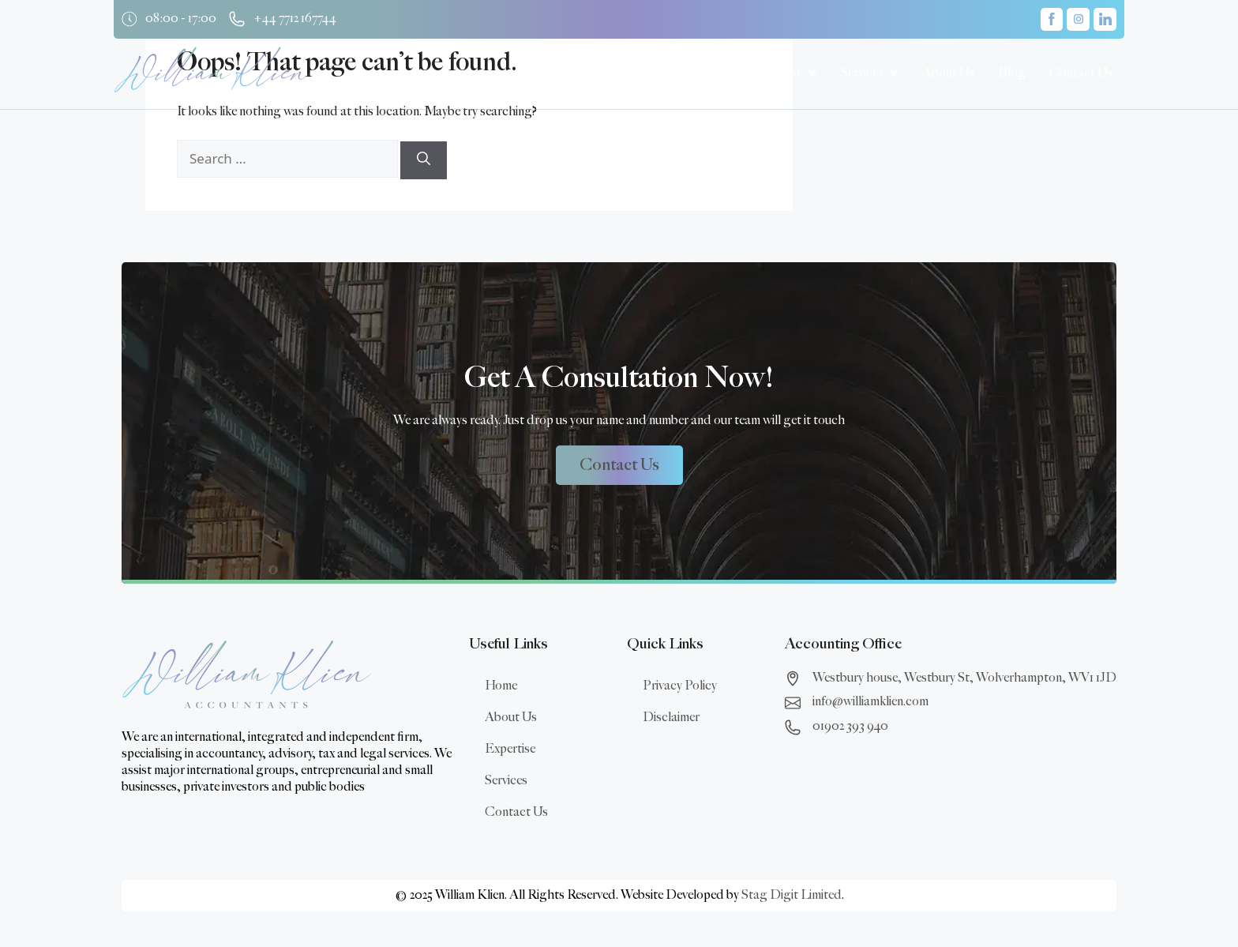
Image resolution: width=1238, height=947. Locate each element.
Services (506, 780)
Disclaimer (671, 717)
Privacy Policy (680, 685)
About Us (511, 717)
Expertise (510, 749)
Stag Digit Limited (791, 895)
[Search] (423, 160)
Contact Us (516, 812)
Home (501, 685)
